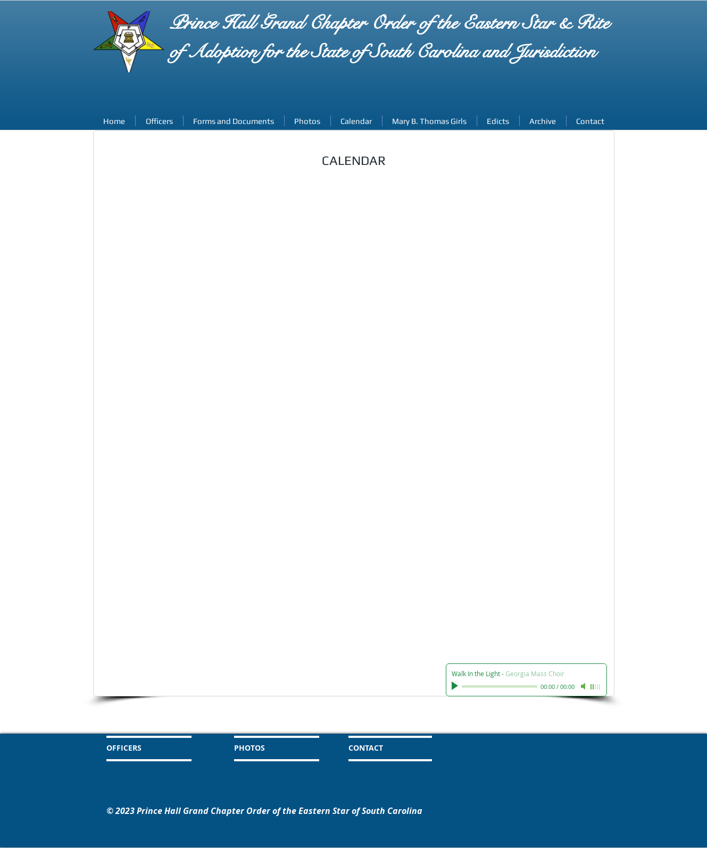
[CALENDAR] (399, 724)
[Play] (456, 686)
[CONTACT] (393, 748)
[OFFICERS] (151, 748)
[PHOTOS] (273, 748)
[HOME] (147, 724)
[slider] (595, 686)
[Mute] (584, 686)
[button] (543, 120)
